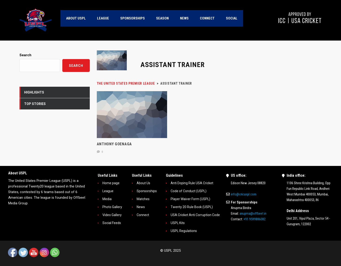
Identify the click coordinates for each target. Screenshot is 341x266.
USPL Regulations (184, 231)
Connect (143, 215)
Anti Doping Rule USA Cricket (192, 183)
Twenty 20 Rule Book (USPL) (192, 207)
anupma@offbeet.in (253, 213)
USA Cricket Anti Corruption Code (195, 215)
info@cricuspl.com (243, 194)
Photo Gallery (112, 207)
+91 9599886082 (255, 219)
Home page (111, 183)
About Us (143, 183)
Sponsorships (147, 191)
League (107, 191)
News (141, 207)
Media (107, 199)
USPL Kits (178, 223)
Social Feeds (111, 223)
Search (25, 55)
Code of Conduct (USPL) (188, 191)
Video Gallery (112, 215)
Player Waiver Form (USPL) (190, 199)
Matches (143, 199)
